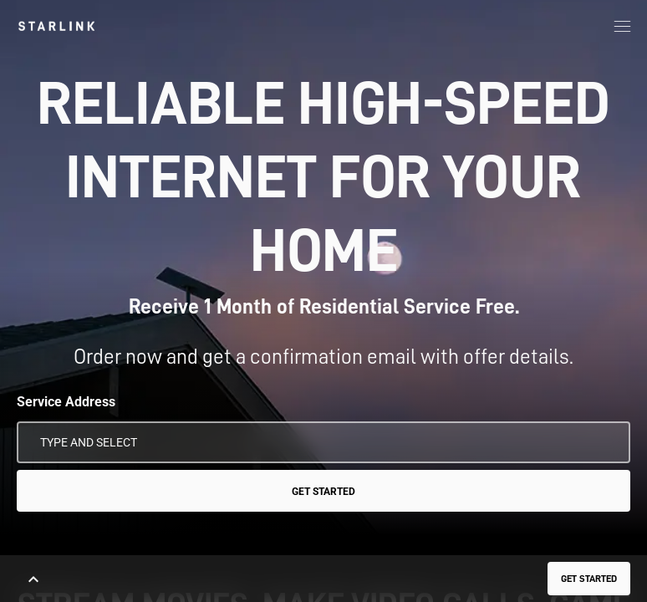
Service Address (66, 402)
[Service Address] (323, 442)
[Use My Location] (606, 442)
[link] (56, 26)
